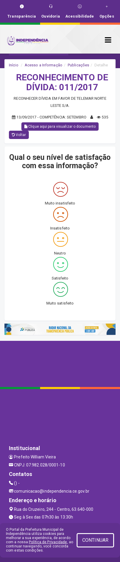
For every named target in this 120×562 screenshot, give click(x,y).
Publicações (78, 65)
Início (13, 65)
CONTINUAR (95, 540)
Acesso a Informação (43, 65)
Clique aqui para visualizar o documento (60, 126)
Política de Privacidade (48, 542)
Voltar (19, 135)
